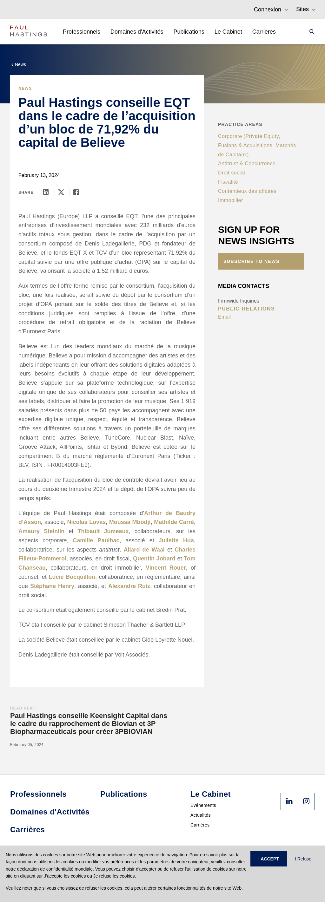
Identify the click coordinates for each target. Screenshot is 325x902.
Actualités (200, 815)
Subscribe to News (251, 261)
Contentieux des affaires (247, 191)
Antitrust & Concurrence (246, 163)
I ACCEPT (268, 858)
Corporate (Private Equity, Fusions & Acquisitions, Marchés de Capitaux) (257, 145)
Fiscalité (228, 182)
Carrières (199, 824)
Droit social (231, 172)
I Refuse (303, 858)
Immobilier (230, 200)
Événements (203, 805)
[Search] (310, 32)
